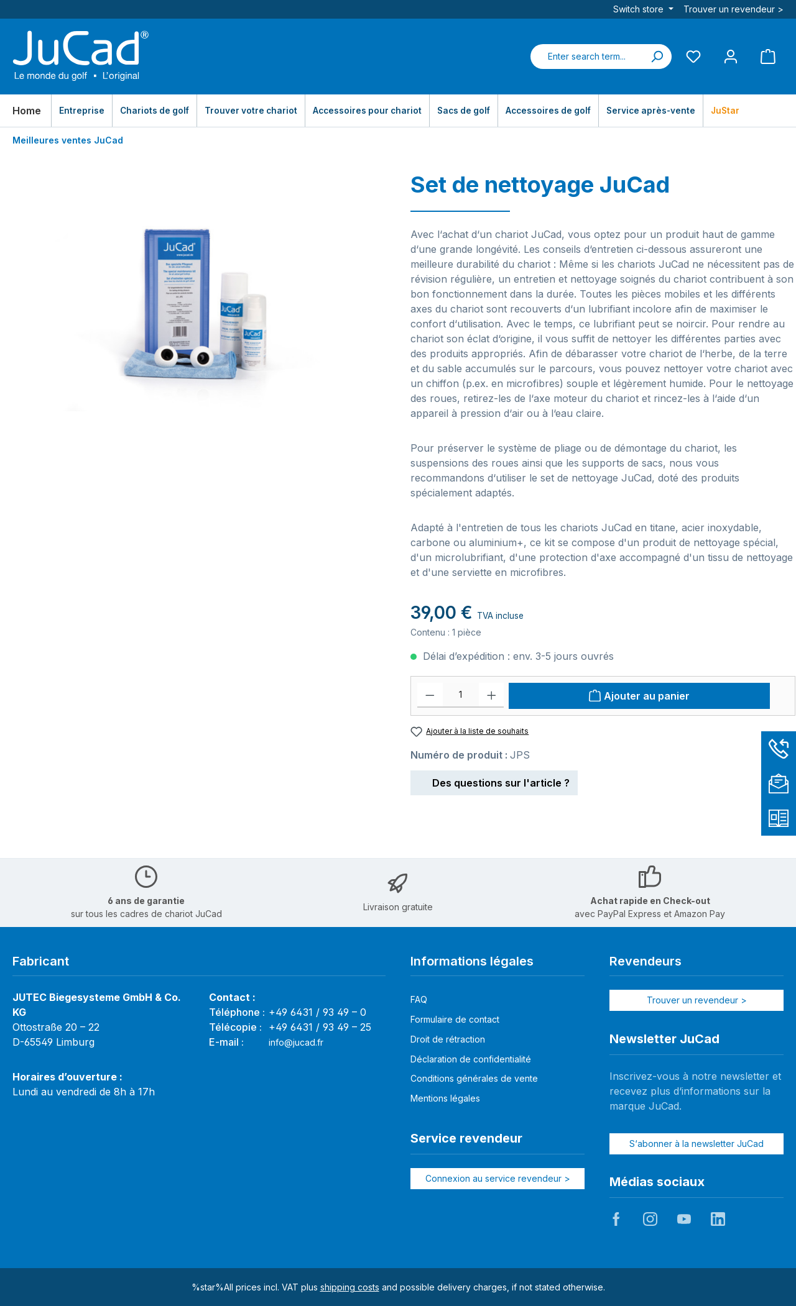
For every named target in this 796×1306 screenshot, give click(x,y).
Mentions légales (445, 1098)
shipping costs (349, 1287)
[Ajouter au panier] (639, 696)
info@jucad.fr (296, 1042)
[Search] (657, 56)
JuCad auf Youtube (684, 1219)
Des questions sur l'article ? (494, 781)
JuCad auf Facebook (616, 1219)
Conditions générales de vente (474, 1078)
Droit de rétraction (447, 1039)
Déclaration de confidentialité (470, 1059)
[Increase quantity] (491, 695)
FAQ (418, 999)
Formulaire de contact (454, 1019)
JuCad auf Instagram (650, 1219)
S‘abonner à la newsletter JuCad (696, 1143)
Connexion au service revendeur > (497, 1178)
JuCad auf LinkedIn (717, 1219)
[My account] (730, 56)
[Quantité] (460, 695)
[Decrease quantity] (430, 695)
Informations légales (472, 961)
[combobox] (586, 56)
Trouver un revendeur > (733, 9)
